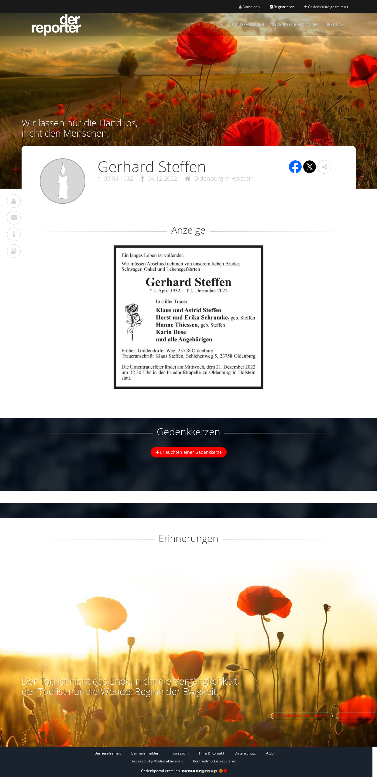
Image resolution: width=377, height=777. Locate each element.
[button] (324, 167)
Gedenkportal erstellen (184, 770)
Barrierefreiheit (107, 753)
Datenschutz (245, 753)
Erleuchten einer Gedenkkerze (189, 452)
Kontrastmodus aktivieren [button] (214, 761)
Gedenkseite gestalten (326, 6)
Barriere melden (145, 753)
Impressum (179, 753)
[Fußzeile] (184, 757)
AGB (270, 753)
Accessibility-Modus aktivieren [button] (157, 761)
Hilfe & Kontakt (211, 753)
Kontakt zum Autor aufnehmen (302, 715)
